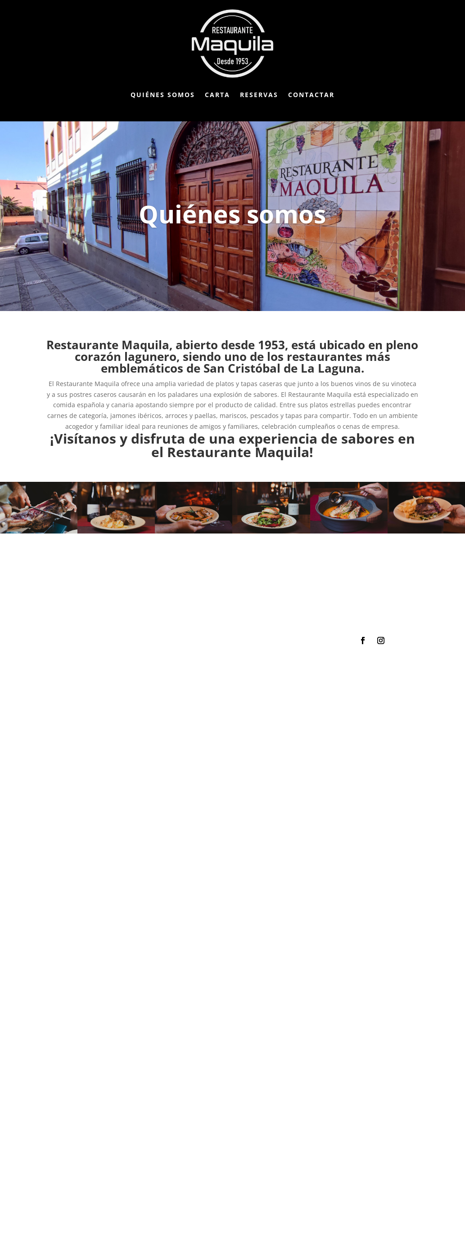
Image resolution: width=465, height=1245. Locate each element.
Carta (217, 94)
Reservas (259, 94)
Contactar (311, 94)
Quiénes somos (163, 94)
